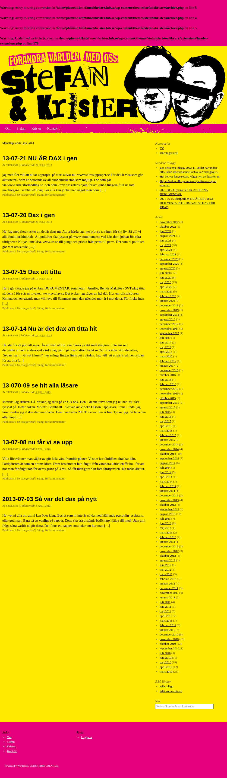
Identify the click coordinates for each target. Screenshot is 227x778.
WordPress (22, 765)
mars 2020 (166, 291)
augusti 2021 (167, 236)
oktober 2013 (168, 504)
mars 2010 (166, 671)
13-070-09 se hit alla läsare (40, 385)
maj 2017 (165, 347)
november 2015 (169, 393)
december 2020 (169, 259)
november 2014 (169, 449)
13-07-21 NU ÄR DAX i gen (39, 158)
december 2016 (169, 370)
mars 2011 (166, 620)
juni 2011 (165, 606)
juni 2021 (165, 240)
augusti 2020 (167, 268)
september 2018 (169, 314)
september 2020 (169, 263)
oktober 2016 (168, 375)
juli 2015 (165, 412)
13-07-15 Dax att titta (31, 271)
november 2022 (169, 222)
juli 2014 (165, 467)
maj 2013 (165, 528)
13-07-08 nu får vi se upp (37, 442)
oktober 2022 (168, 226)
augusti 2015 (167, 407)
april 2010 (166, 667)
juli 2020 (165, 273)
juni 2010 (165, 657)
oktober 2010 (168, 643)
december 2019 (169, 305)
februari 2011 (168, 625)
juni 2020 (165, 277)
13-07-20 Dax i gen (28, 215)
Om (8, 128)
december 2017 (169, 324)
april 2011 (166, 616)
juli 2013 (165, 518)
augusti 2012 (167, 560)
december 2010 (169, 634)
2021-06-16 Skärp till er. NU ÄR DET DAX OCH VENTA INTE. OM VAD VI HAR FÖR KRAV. (187, 203)
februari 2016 (168, 384)
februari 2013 (168, 537)
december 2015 (169, 389)
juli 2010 (165, 653)
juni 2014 (165, 472)
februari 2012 (168, 579)
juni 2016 (165, 379)
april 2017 (166, 351)
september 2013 (169, 509)
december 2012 (169, 546)
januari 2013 (167, 541)
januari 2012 (167, 583)
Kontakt (52, 128)
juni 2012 (165, 565)
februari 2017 (168, 361)
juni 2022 (165, 231)
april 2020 (166, 287)
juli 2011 (165, 602)
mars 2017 (166, 356)
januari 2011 (167, 630)
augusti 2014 (167, 463)
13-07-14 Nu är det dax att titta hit (49, 328)
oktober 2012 (168, 555)
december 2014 (169, 444)
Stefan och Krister (113, 85)
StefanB (12, 165)
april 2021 (166, 249)
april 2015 (166, 426)
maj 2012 (165, 569)
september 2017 (169, 333)
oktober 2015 (168, 398)
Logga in (86, 737)
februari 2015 (168, 435)
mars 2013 (166, 532)
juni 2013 (165, 523)
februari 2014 (168, 486)
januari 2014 (167, 490)
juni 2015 (165, 416)
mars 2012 (166, 574)
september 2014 (169, 458)
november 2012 (169, 551)
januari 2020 (167, 300)
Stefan (21, 128)
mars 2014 (166, 481)
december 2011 (169, 588)
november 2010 (169, 639)
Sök (157, 701)
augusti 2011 (167, 597)
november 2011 (169, 592)
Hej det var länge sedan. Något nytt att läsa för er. (190, 176)
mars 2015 (166, 430)
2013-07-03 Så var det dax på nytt (49, 498)
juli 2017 (165, 338)
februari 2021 (168, 254)
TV (162, 148)
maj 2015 (165, 421)
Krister (36, 128)
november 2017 (169, 328)
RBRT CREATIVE (48, 765)
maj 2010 (165, 662)
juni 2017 (165, 342)
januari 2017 (167, 365)
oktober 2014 (168, 453)
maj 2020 (165, 282)
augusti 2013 (167, 514)
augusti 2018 (167, 319)
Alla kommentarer (171, 691)
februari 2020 (168, 296)
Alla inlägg (166, 686)
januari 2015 (167, 439)
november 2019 (169, 310)
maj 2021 (165, 245)
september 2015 (169, 402)
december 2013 (169, 495)
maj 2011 (165, 611)
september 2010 (169, 648)
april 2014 (166, 477)
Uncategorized (26, 194)
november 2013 (169, 500)
